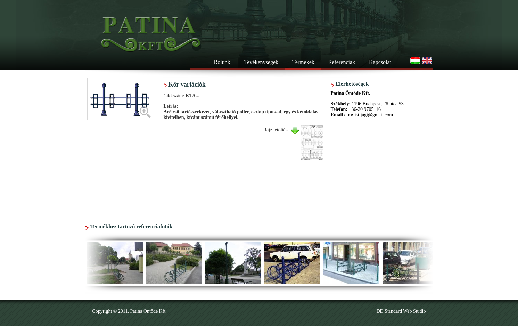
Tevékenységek (261, 62)
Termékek (303, 62)
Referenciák (341, 62)
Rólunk (222, 62)
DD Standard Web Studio (401, 311)
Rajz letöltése (276, 129)
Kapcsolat (380, 62)
